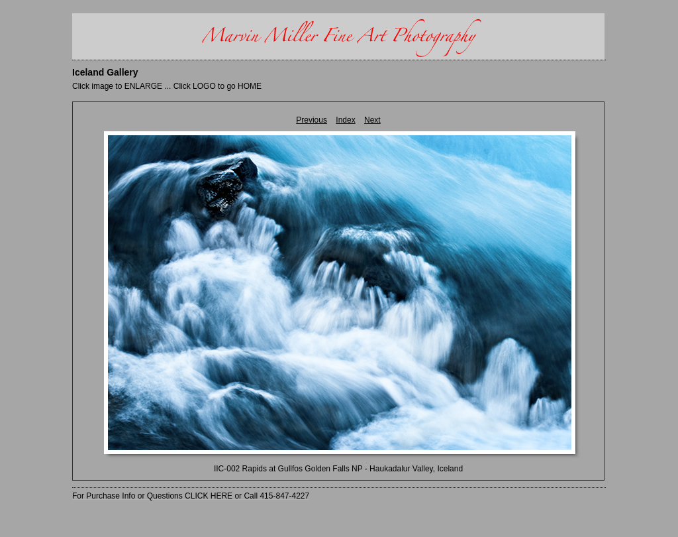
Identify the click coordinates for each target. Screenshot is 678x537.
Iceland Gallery (105, 72)
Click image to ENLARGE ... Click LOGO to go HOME (167, 86)
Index (345, 120)
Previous (311, 120)
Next (372, 120)
